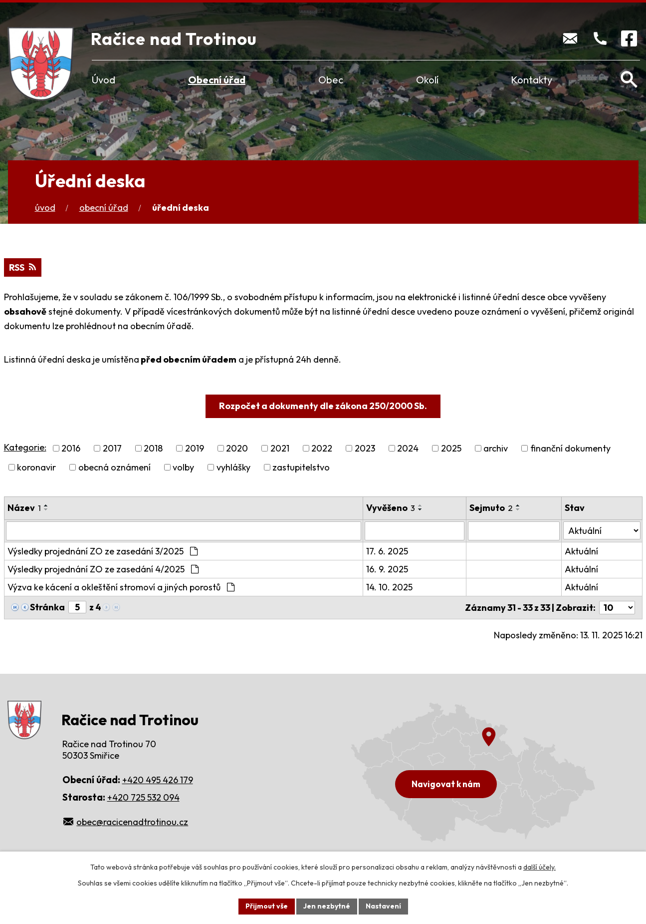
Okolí (427, 79)
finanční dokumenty (570, 448)
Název (24, 507)
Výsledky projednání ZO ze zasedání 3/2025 (102, 551)
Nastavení (383, 906)
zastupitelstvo (301, 467)
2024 (408, 448)
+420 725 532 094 (143, 797)
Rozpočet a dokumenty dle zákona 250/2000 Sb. (323, 406)
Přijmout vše (266, 906)
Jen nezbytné (326, 906)
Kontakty (531, 79)
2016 (70, 448)
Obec (330, 79)
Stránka (47, 607)
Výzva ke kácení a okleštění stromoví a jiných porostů (120, 587)
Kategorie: (25, 447)
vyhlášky (233, 467)
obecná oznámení (114, 467)
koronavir (36, 467)
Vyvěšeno (390, 507)
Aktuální (581, 551)
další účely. (539, 867)
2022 (321, 448)
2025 (451, 448)
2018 (153, 448)
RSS (22, 267)
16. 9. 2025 (387, 569)
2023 (365, 448)
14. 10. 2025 (389, 587)
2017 (112, 448)
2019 (194, 448)
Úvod (103, 79)
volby (183, 467)
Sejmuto (491, 507)
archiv (495, 448)
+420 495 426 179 (157, 780)
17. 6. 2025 (387, 551)
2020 (237, 448)
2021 (279, 448)
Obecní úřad (216, 79)
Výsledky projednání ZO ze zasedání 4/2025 (103, 569)
